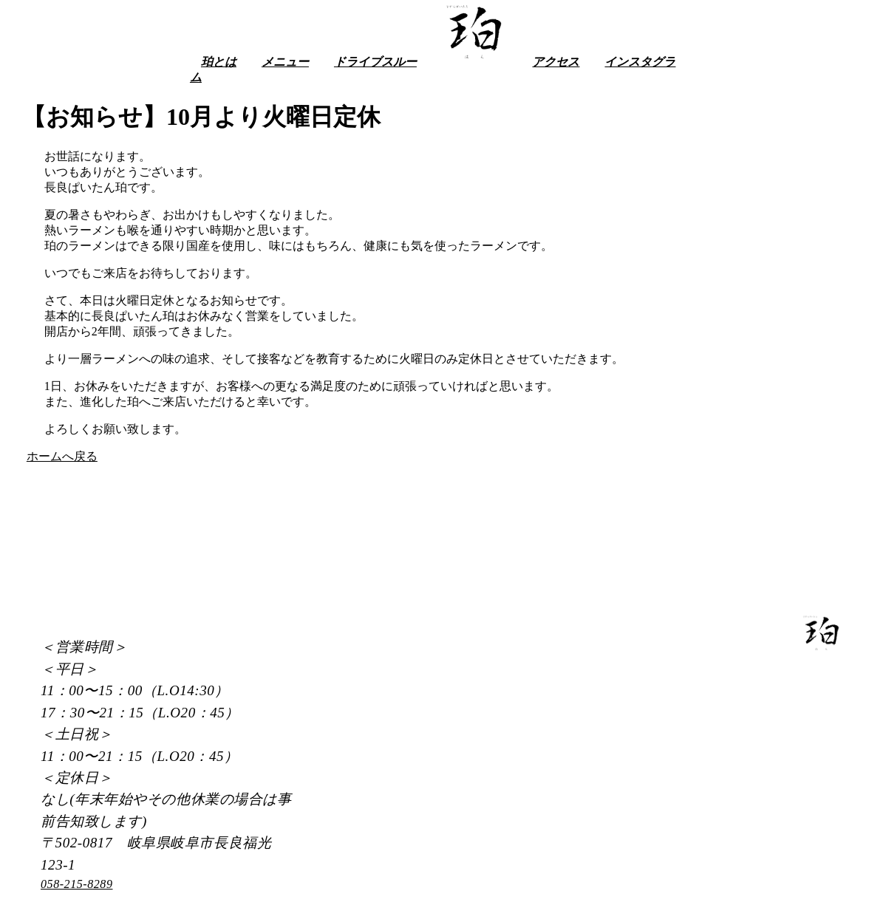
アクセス (555, 61)
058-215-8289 (77, 884)
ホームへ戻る (62, 456)
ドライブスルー (375, 61)
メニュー (285, 61)
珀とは (218, 61)
